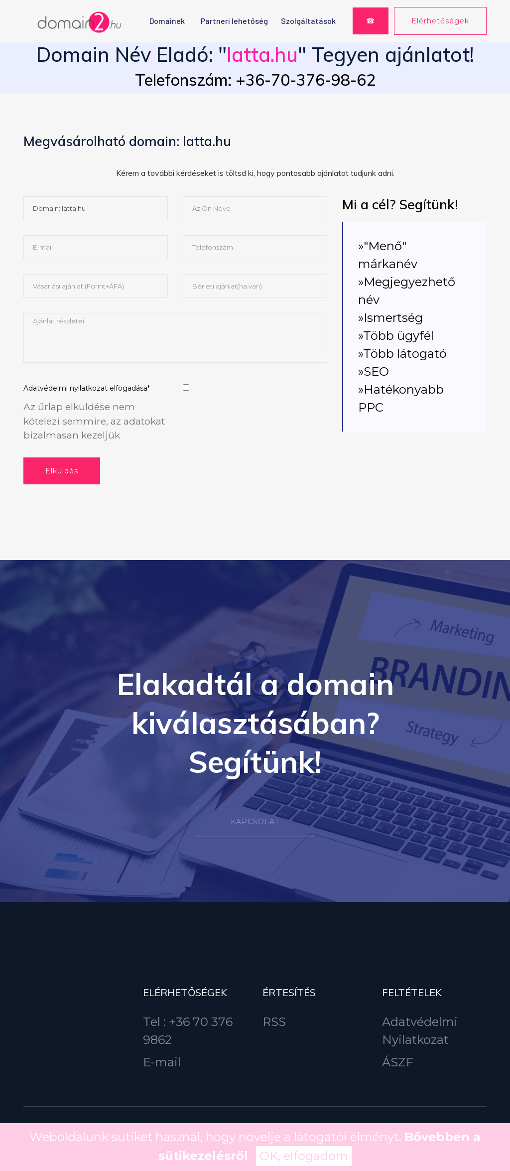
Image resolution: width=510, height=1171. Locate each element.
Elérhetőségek (440, 20)
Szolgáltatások (308, 20)
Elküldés (61, 470)
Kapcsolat (255, 821)
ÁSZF (397, 1062)
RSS (274, 1022)
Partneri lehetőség (234, 20)
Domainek (167, 20)
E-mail (162, 1062)
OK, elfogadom (303, 1156)
